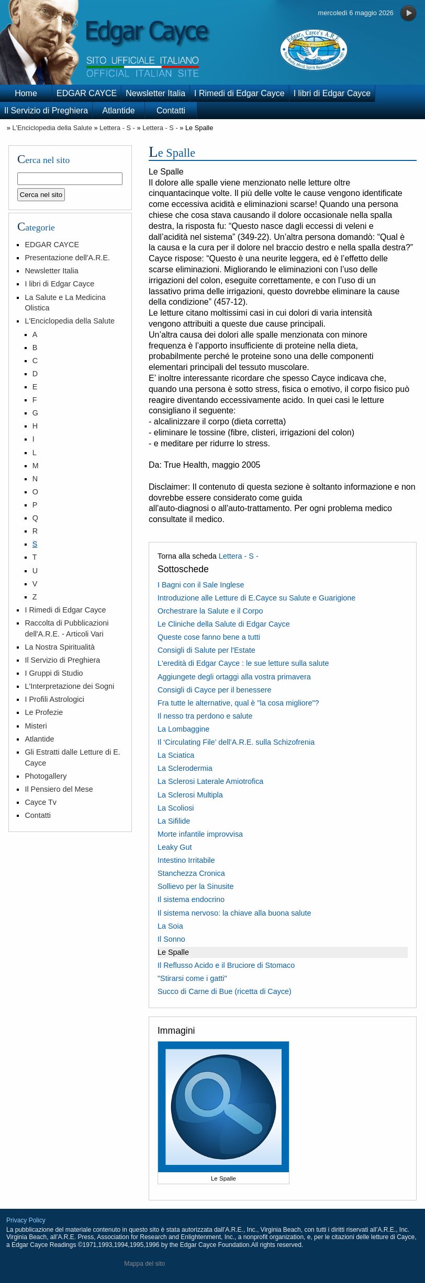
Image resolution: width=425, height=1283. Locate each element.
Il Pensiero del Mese (59, 789)
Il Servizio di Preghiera (46, 110)
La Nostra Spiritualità (60, 647)
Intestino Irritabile (186, 860)
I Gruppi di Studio (54, 673)
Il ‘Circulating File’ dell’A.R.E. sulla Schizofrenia (236, 742)
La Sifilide (174, 821)
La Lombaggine (183, 729)
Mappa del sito (144, 1263)
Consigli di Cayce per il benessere (215, 690)
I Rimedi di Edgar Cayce (239, 93)
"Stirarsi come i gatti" (192, 978)
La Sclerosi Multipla (190, 795)
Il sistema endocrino (191, 899)
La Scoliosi (176, 808)
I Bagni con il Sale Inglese (201, 585)
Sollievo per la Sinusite (196, 886)
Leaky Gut (175, 847)
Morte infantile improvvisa (200, 834)
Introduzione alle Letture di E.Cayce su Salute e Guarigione (256, 598)
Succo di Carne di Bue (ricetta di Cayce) (225, 991)
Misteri (36, 726)
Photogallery (45, 776)
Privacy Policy (26, 1220)
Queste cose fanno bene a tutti (209, 637)
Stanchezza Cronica (191, 873)
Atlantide (118, 110)
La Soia (170, 926)
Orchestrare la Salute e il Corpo (210, 611)
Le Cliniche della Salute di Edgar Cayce (224, 624)
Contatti (170, 110)
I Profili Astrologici (54, 699)
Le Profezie (44, 712)
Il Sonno (171, 939)
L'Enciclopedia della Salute (52, 128)
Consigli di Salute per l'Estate (206, 650)
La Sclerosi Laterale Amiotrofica (210, 781)
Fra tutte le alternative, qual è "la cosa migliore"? (238, 703)
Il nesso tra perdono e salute (205, 716)
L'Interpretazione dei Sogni (69, 686)
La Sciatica (176, 755)
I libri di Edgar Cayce (332, 93)
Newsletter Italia (155, 93)
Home (26, 93)
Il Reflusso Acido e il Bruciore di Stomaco (226, 965)
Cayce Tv (41, 802)
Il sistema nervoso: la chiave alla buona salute (234, 913)
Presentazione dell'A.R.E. (67, 257)
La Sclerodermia (185, 768)
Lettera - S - (117, 128)
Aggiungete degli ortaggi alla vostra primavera (234, 677)
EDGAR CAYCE (87, 93)
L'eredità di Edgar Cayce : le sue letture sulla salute (243, 663)
